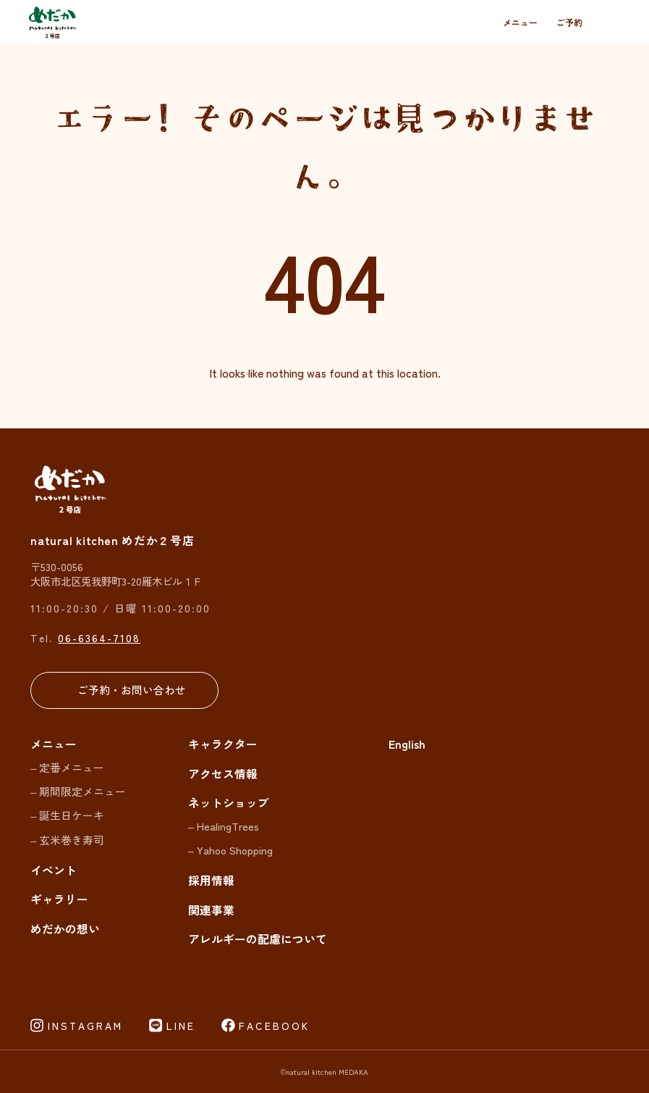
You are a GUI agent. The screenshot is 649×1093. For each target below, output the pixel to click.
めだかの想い (65, 928)
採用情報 (211, 880)
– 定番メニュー (67, 767)
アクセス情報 (223, 773)
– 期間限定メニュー (78, 791)
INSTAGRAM (85, 1025)
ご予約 (569, 22)
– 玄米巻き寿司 (67, 839)
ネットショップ (228, 802)
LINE (180, 1025)
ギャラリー (59, 899)
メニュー (520, 22)
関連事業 (211, 910)
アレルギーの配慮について (257, 939)
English (407, 744)
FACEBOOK (274, 1025)
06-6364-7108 (99, 637)
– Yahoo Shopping (230, 849)
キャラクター (223, 744)
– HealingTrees (223, 826)
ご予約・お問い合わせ (131, 689)
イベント (53, 870)
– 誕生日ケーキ (67, 815)
